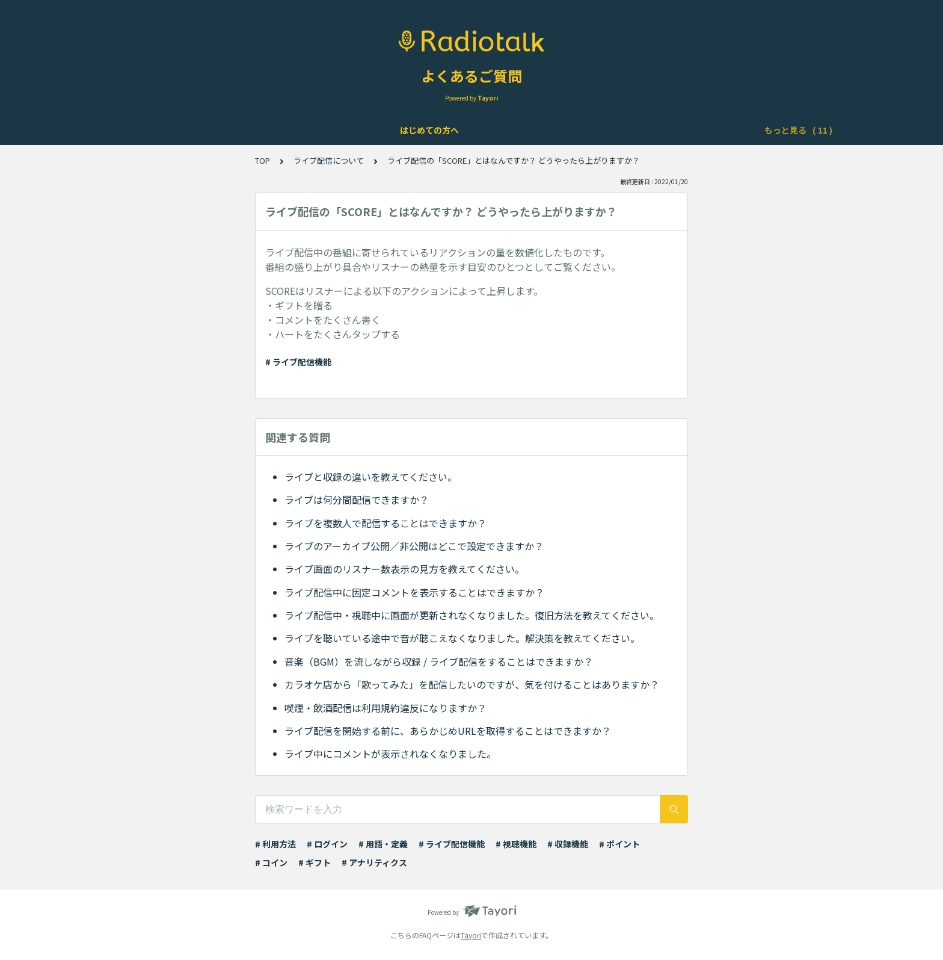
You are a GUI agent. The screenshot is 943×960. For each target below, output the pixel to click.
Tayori (471, 935)
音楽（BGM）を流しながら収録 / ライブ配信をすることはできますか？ (438, 661)
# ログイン (327, 844)
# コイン (271, 862)
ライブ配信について (401, 130)
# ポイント (619, 844)
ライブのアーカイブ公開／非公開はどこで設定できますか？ (414, 546)
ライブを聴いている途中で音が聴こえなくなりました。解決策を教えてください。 (462, 638)
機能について (321, 130)
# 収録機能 (567, 844)
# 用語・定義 (383, 844)
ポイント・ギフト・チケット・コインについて (647, 130)
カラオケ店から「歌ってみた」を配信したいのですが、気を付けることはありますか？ (471, 684)
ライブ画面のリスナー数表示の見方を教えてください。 (404, 569)
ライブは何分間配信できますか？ (356, 499)
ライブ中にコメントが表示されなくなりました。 (390, 753)
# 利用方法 (275, 844)
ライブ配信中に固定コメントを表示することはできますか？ (414, 592)
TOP (262, 160)
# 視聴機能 (516, 844)
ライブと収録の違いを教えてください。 (370, 476)
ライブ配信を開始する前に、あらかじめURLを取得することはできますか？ (447, 730)
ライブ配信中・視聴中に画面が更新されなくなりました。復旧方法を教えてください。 (471, 615)
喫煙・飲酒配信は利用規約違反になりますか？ (385, 708)
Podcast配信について (499, 130)
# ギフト (314, 862)
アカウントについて (241, 130)
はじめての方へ (156, 130)
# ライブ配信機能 (298, 362)
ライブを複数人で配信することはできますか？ (385, 523)
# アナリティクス (374, 862)
